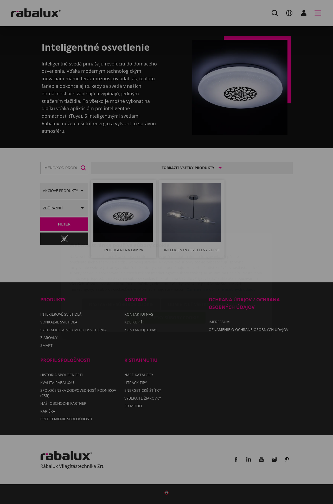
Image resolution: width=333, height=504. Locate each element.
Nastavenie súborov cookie (121, 274)
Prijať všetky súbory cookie (166, 287)
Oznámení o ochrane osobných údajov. (222, 258)
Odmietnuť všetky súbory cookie (206, 274)
